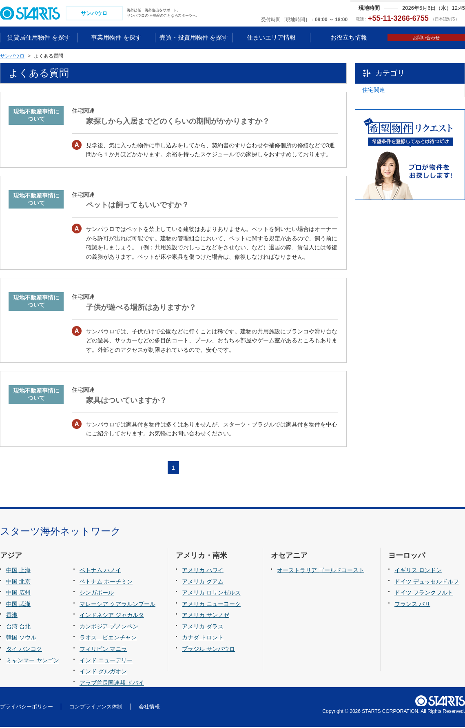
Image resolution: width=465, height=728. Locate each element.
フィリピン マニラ (103, 649)
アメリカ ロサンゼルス (211, 593)
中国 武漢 (18, 604)
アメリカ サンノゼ (205, 616)
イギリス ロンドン (418, 571)
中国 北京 (18, 582)
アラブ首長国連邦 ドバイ (112, 683)
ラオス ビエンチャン (108, 638)
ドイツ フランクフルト (423, 593)
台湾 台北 (18, 627)
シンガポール (97, 593)
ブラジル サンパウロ (208, 649)
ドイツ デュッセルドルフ (426, 582)
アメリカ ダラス (203, 627)
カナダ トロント (203, 638)
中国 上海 (18, 571)
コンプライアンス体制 (95, 707)
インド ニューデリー (106, 661)
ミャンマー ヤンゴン (32, 661)
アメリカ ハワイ (203, 571)
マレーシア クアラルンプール (117, 604)
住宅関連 (387, 94)
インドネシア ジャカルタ (112, 616)
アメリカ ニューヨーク (211, 604)
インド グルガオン (103, 672)
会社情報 (149, 707)
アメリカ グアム (203, 582)
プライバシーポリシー (26, 707)
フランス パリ (412, 604)
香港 (12, 616)
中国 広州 (18, 593)
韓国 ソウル (21, 638)
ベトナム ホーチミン (106, 582)
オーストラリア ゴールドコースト (320, 571)
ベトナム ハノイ (100, 571)
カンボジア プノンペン (109, 627)
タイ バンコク (24, 649)
